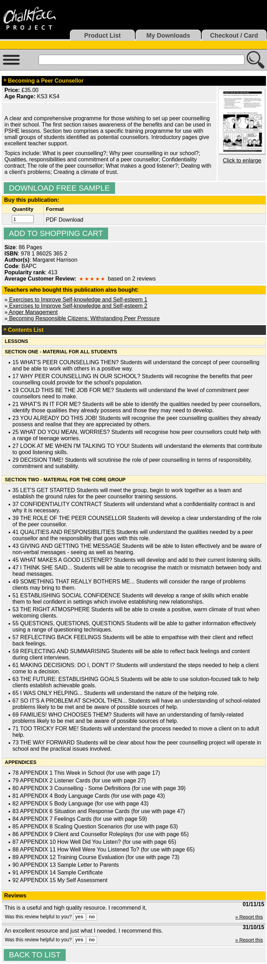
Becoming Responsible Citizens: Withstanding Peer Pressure (84, 318)
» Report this (249, 917)
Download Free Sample (59, 188)
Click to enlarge (242, 160)
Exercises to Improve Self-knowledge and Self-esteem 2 (77, 306)
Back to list (34, 954)
